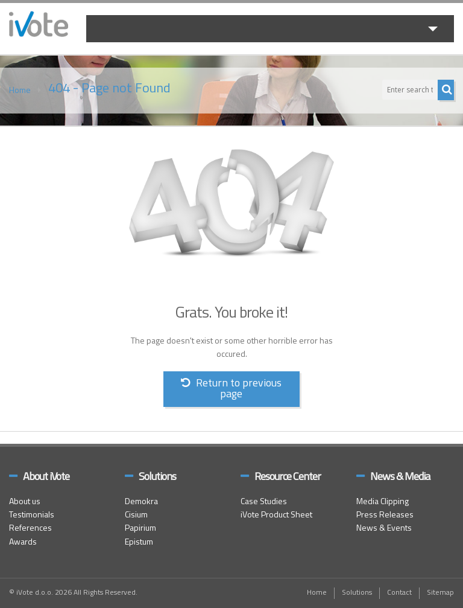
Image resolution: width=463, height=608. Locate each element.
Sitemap (440, 593)
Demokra (141, 502)
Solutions (357, 593)
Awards (23, 542)
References (30, 528)
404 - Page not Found (109, 89)
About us (24, 502)
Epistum (139, 542)
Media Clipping (382, 502)
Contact (399, 593)
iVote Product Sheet (276, 515)
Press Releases (385, 515)
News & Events (384, 528)
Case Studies (264, 502)
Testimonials (31, 515)
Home (20, 90)
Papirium (140, 528)
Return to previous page (231, 388)
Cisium (136, 515)
